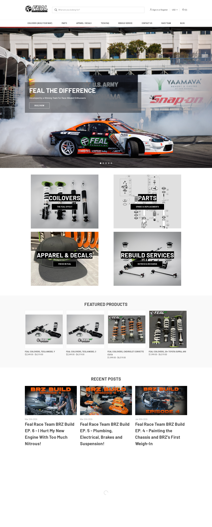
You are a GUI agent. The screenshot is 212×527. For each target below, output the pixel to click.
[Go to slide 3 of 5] (106, 163)
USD (175, 10)
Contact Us (147, 23)
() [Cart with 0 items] (184, 10)
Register (164, 10)
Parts (64, 23)
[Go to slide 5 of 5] (111, 163)
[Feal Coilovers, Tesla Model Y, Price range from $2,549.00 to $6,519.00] (44, 329)
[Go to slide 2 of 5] (103, 163)
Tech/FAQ (105, 23)
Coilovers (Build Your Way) (39, 23)
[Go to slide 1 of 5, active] (100, 163)
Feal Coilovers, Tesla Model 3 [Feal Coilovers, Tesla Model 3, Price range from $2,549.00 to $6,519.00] (81, 351)
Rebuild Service (125, 23)
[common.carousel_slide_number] (106, 97)
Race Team (166, 23)
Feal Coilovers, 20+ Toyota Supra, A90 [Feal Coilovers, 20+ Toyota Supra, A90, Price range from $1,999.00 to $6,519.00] (167, 351)
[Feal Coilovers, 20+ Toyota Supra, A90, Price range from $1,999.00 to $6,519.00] (168, 329)
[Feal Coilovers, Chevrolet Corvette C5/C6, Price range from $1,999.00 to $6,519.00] (126, 329)
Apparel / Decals (84, 23)
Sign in (155, 10)
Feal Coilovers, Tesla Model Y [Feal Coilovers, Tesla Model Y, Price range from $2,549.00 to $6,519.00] (40, 351)
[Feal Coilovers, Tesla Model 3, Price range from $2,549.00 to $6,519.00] (85, 329)
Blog (182, 23)
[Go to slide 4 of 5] (108, 163)
